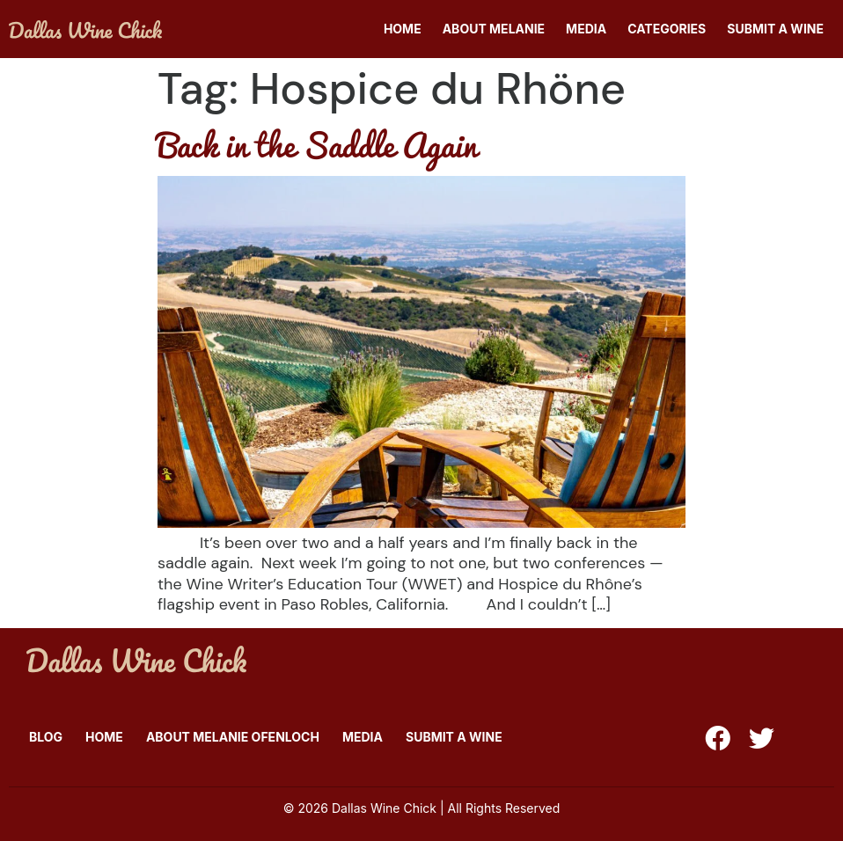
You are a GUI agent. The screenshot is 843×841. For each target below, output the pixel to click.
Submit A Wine (775, 28)
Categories (666, 28)
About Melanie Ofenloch (232, 736)
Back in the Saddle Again (317, 144)
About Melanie (494, 28)
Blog (45, 736)
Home (403, 28)
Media (586, 28)
